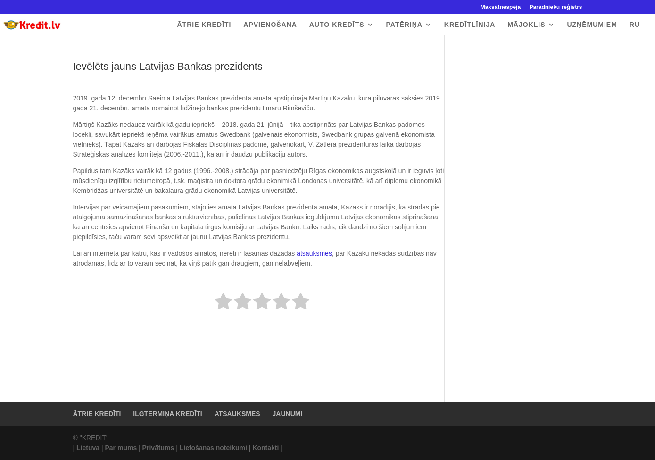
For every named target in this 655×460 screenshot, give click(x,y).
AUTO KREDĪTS (337, 24)
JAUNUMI (288, 414)
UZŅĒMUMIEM (592, 24)
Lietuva (87, 448)
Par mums (121, 448)
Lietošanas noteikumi (213, 448)
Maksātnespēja (501, 7)
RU (635, 24)
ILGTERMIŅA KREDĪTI (167, 414)
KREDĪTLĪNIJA (469, 24)
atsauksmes (313, 253)
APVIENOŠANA (270, 24)
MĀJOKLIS (526, 24)
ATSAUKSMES (237, 414)
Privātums (158, 448)
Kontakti (265, 448)
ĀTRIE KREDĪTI (204, 24)
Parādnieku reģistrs (555, 7)
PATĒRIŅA (404, 24)
